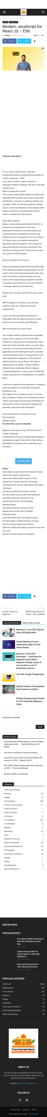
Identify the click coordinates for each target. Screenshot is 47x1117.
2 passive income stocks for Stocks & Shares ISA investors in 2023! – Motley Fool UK (23, 759)
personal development (13, 846)
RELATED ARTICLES (12, 623)
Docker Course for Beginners (10, 612)
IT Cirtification (9, 823)
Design (7, 797)
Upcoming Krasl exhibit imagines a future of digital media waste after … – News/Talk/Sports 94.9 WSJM (23, 744)
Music (6, 835)
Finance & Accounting (13, 805)
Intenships (8, 816)
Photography (9, 850)
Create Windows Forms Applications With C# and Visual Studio (28, 644)
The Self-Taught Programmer (30, 674)
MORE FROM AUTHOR (31, 623)
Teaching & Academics (13, 854)
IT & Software (9, 820)
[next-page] (8, 710)
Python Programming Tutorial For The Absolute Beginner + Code (30, 701)
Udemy (11, 18)
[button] (4, 12)
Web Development (11, 869)
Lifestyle (7, 827)
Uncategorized (10, 865)
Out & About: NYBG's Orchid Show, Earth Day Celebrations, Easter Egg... (30, 941)
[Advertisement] (24, 4)
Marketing (8, 831)
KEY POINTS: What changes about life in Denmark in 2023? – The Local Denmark (23, 767)
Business (7, 793)
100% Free (8, 790)
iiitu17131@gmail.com (28, 1083)
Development (21, 18)
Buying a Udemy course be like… (16, 774)
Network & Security (12, 839)
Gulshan (7, 35)
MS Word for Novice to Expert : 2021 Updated (35, 612)
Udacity (7, 857)
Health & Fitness (10, 808)
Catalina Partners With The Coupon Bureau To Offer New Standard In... (28, 954)
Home (5, 18)
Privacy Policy (15, 1109)
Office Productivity (11, 842)
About (34, 1109)
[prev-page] (4, 710)
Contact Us (26, 1109)
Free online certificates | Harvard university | (21, 753)
